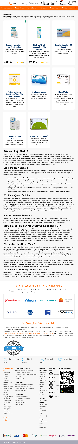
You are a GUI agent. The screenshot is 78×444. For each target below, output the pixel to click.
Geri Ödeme (6, 398)
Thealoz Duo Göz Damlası (15, 137)
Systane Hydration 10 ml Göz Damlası (14, 46)
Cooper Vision (20, 333)
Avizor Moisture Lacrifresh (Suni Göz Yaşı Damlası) (14, 94)
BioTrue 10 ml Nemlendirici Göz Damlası (39, 47)
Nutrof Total (63, 92)
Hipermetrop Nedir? (21, 402)
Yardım (5, 374)
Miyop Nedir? (19, 400)
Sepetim (63, 2)
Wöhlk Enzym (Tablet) (39, 136)
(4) (21, 62)
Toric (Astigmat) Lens (43, 410)
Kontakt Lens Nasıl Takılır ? (23, 386)
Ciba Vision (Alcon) (39, 333)
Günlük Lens (19, 8)
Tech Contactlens (43, 389)
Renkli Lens (31, 8)
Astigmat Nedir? (20, 404)
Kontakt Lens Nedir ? (21, 390)
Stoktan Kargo (65, 359)
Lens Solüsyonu (43, 427)
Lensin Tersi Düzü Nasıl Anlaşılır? (25, 388)
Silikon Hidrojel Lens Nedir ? (23, 398)
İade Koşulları (7, 400)
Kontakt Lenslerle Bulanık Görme (24, 370)
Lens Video (6, 412)
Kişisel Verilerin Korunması (7, 389)
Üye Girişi (54, 3)
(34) (45, 62)
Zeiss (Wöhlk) (50, 333)
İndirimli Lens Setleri (43, 423)
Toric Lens (43, 8)
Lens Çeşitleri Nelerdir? (22, 396)
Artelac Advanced (39, 92)
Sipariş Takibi (72, 3)
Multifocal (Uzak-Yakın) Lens (43, 416)
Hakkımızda (6, 372)
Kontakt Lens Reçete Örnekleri (24, 384)
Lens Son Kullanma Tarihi (22, 372)
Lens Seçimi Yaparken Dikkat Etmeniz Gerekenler (26, 375)
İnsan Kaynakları (6, 379)
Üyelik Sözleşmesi (6, 393)
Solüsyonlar (54, 8)
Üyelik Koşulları (7, 382)
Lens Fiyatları (7, 408)
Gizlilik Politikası (8, 386)
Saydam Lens (6, 8)
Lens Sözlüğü (7, 406)
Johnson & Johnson (9, 333)
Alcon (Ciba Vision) (43, 381)
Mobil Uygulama (8, 414)
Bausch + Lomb (29, 333)
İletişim (5, 376)
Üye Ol (46, 3)
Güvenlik (5, 384)
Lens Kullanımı (19, 378)
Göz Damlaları (67, 8)
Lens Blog (6, 410)
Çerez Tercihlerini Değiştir (6, 418)
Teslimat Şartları (8, 396)
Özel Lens (42, 420)
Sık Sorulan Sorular (6, 403)
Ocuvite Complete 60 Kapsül (63, 46)
